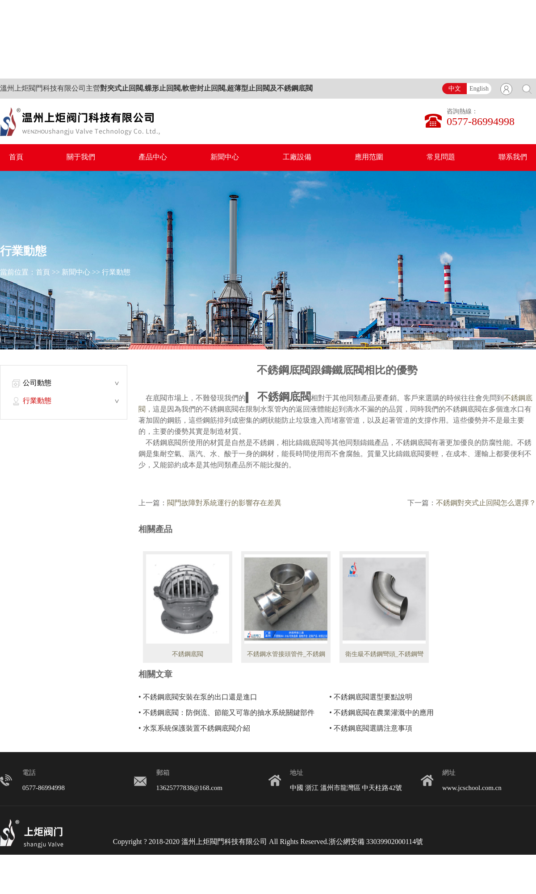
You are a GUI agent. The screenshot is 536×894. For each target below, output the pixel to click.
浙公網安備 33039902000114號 (376, 842)
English (479, 89)
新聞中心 (224, 157)
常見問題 (441, 157)
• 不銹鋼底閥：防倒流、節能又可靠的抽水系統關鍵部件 (226, 713)
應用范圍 (369, 157)
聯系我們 (512, 157)
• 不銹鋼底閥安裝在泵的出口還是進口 (197, 697)
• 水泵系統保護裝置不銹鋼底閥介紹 (194, 728)
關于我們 (81, 157)
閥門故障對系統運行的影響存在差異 (224, 503)
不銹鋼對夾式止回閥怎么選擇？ (486, 503)
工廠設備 (297, 157)
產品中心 (152, 157)
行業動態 (116, 272)
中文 (454, 89)
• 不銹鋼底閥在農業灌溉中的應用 (381, 713)
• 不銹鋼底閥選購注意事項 (370, 728)
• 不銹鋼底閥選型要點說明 (370, 697)
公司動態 (37, 383)
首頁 (16, 157)
